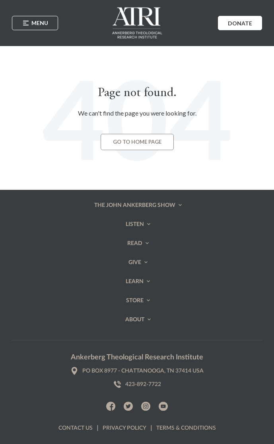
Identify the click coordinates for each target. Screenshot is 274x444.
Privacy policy (124, 428)
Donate (240, 23)
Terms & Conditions (186, 428)
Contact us (75, 428)
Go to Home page (137, 142)
